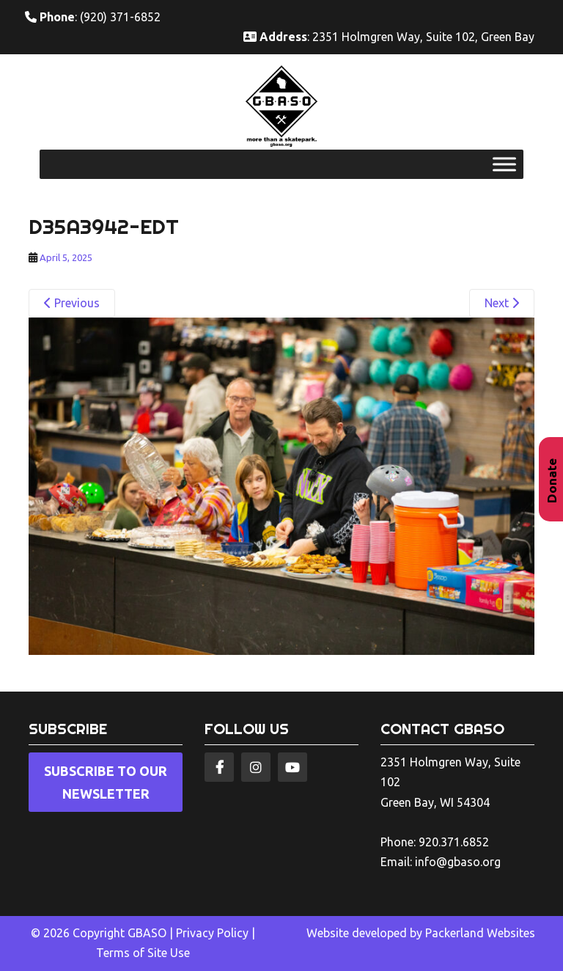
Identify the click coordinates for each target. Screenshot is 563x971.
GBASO (147, 932)
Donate (552, 480)
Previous (72, 302)
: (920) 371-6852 (93, 16)
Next (502, 302)
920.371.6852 (454, 842)
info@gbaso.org (458, 861)
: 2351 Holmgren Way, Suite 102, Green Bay (388, 36)
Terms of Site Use (143, 952)
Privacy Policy (212, 932)
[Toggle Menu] (504, 165)
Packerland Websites (480, 932)
